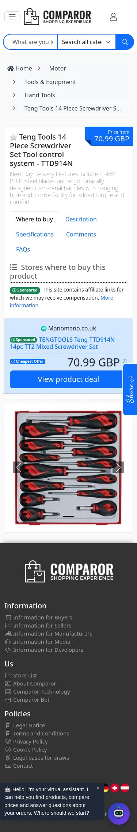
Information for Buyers (38, 617)
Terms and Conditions (36, 733)
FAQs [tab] (23, 249)
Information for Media (37, 641)
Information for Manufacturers (48, 633)
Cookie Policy (25, 749)
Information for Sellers (37, 625)
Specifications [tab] (35, 234)
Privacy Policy (26, 741)
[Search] (125, 42)
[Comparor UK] (57, 17)
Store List (20, 675)
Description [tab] (81, 219)
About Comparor (30, 683)
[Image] (68, 516)
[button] (12, 16)
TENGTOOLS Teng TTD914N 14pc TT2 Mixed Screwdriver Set (62, 343)
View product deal (68, 379)
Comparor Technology (37, 691)
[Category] (87, 42)
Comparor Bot (26, 699)
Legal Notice (24, 725)
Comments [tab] (81, 234)
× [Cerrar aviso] (98, 788)
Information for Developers (43, 649)
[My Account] (113, 16)
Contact (18, 765)
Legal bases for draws (36, 757)
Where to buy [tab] (34, 219)
